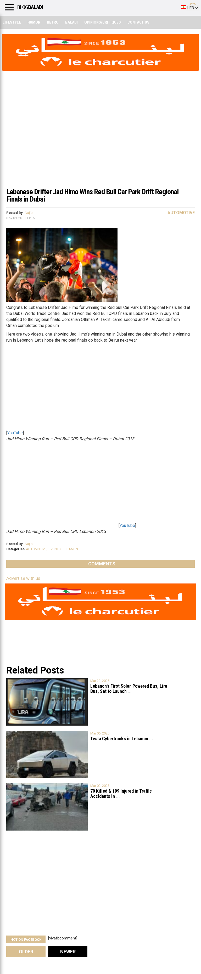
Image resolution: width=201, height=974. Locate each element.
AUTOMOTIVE (36, 549)
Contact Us (138, 22)
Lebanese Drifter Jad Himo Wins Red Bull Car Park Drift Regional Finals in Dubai (92, 195)
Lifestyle (12, 22)
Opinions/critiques (102, 22)
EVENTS (55, 549)
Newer (68, 951)
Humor (33, 22)
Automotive (181, 212)
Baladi (71, 22)
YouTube (15, 432)
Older (26, 951)
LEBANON (70, 549)
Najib (29, 213)
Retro (53, 22)
